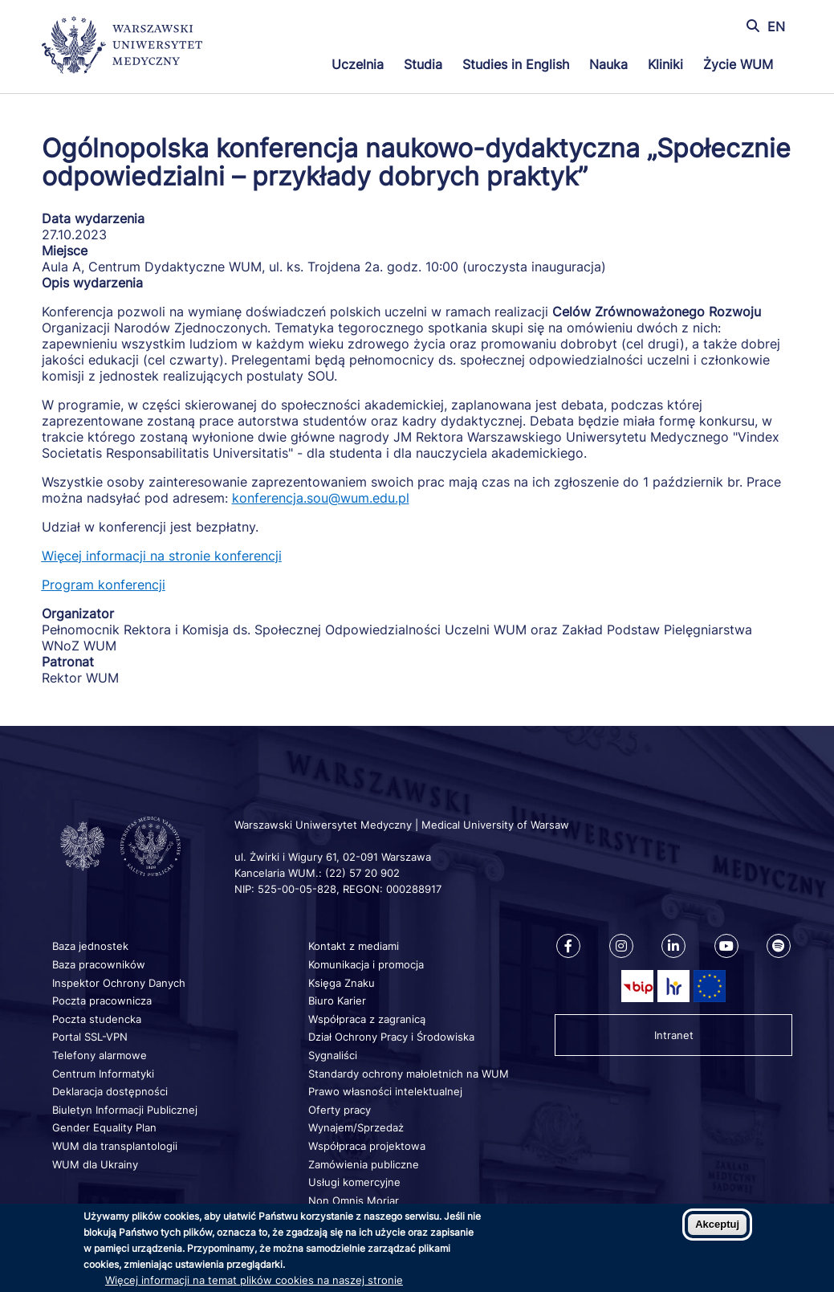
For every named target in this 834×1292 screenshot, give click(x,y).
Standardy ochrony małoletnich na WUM (408, 1073)
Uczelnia (358, 64)
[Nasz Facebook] (568, 946)
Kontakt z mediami (353, 945)
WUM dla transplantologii (114, 1145)
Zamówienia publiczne (363, 1164)
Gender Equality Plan (104, 1127)
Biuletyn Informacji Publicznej (124, 1109)
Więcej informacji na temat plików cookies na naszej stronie (254, 1280)
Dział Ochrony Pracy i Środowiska (391, 1036)
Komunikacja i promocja (366, 964)
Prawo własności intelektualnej (385, 1091)
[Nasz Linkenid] (673, 946)
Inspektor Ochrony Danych (118, 982)
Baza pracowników (98, 964)
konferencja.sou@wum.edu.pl (320, 498)
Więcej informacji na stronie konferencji (162, 556)
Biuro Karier (337, 1000)
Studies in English (515, 64)
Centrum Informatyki (103, 1073)
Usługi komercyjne (354, 1182)
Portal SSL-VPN (90, 1036)
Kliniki (665, 64)
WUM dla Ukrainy (95, 1164)
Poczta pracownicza (102, 1000)
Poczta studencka (96, 1019)
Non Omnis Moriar (353, 1200)
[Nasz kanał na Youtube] (726, 946)
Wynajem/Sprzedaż (356, 1127)
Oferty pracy (339, 1109)
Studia (423, 64)
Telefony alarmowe (99, 1055)
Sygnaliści (332, 1055)
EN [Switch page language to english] (776, 26)
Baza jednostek (90, 945)
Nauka (608, 64)
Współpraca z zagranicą (366, 1019)
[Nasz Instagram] (621, 946)
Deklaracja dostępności (110, 1091)
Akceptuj (717, 1224)
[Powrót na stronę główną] (122, 47)
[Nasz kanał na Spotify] (779, 946)
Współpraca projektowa (366, 1145)
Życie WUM (738, 64)
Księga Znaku (341, 982)
